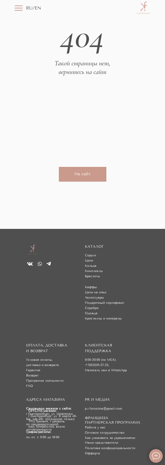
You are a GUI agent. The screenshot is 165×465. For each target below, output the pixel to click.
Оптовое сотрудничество (104, 433)
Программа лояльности (44, 381)
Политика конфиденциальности (110, 448)
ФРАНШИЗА (96, 418)
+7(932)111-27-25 (96, 365)
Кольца (90, 266)
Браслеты (92, 276)
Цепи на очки (95, 292)
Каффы (91, 287)
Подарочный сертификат (104, 303)
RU (29, 8)
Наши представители (101, 443)
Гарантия (33, 370)
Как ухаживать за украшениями (110, 438)
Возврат (32, 375)
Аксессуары (94, 297)
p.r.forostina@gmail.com (103, 409)
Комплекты (94, 271)
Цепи (89, 260)
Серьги (90, 255)
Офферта (92, 453)
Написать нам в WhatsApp (106, 370)
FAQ (29, 386)
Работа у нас (95, 427)
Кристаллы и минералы (103, 318)
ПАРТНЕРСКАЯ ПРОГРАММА (112, 422)
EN (38, 8)
